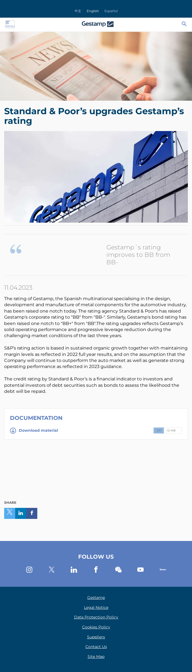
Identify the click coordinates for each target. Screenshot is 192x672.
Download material (34, 431)
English (93, 11)
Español (111, 11)
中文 (78, 11)
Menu (10, 24)
